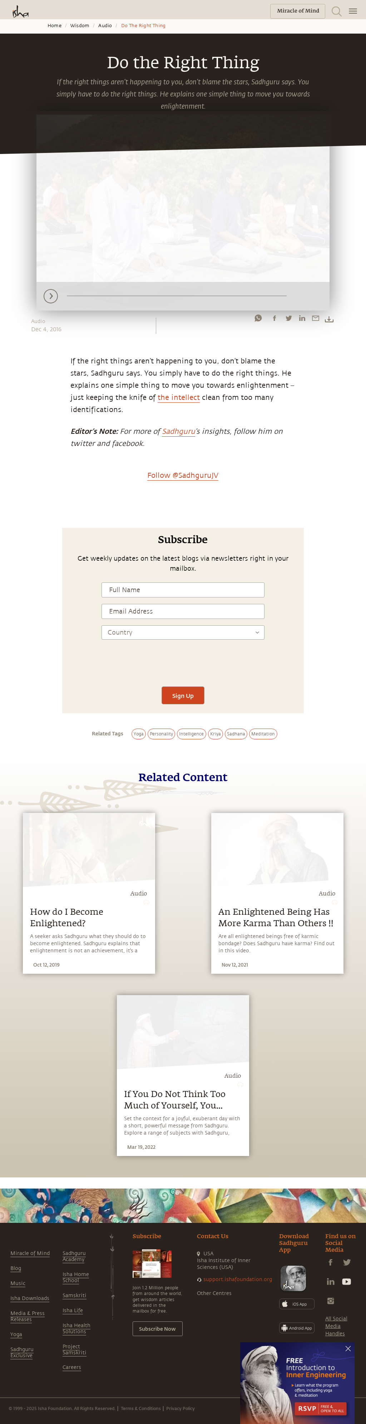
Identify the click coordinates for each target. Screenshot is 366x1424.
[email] (316, 320)
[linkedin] (302, 320)
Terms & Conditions (141, 1408)
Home (54, 25)
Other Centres (214, 1293)
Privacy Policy (180, 1408)
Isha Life (73, 1310)
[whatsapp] (258, 320)
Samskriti (74, 1295)
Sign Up (183, 695)
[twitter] (288, 320)
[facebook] (274, 320)
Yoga (16, 1334)
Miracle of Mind (30, 1253)
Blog (15, 1268)
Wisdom (79, 25)
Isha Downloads (29, 1298)
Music (17, 1283)
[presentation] (183, 659)
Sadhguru (178, 431)
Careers (72, 1367)
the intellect (179, 397)
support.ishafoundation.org (237, 1279)
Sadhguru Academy (74, 1256)
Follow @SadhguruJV (182, 475)
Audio (105, 25)
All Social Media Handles (336, 1326)
